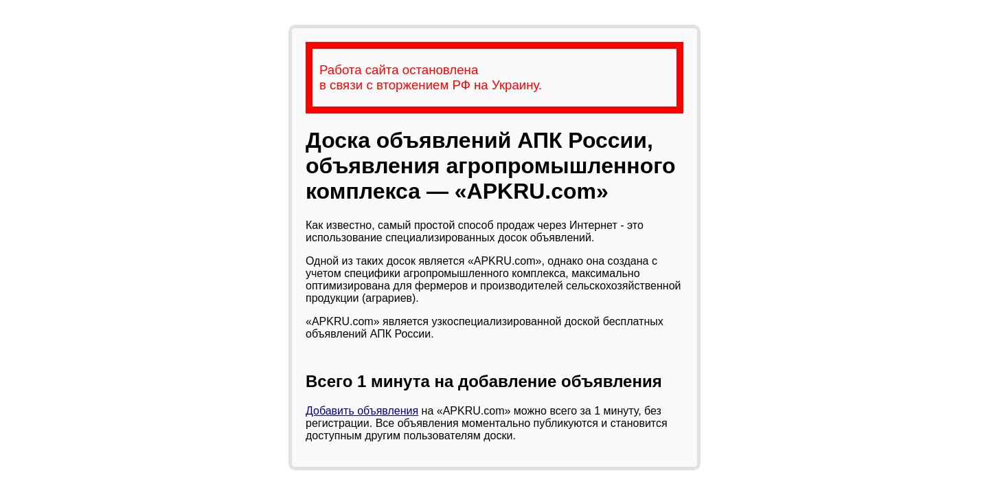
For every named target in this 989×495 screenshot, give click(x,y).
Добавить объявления (362, 411)
